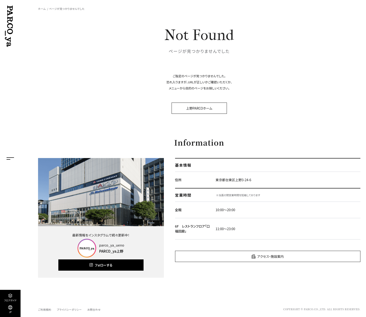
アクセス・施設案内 (270, 256)
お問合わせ (94, 309)
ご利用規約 (44, 309)
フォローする (103, 265)
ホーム (42, 9)
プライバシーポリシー (69, 309)
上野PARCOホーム (199, 108)
